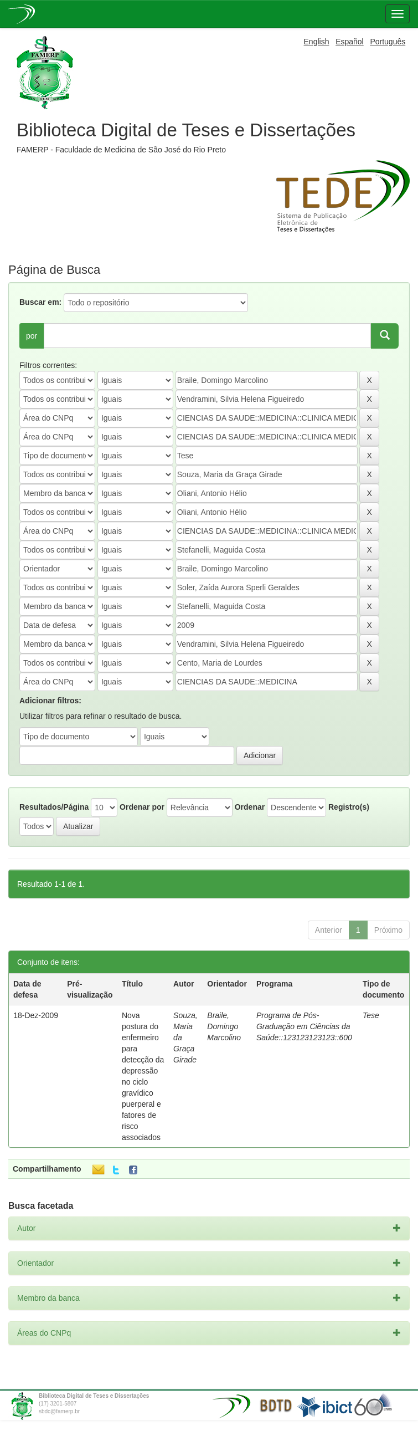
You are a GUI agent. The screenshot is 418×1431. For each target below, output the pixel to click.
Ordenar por (142, 807)
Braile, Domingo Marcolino (224, 1026)
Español (350, 41)
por (31, 335)
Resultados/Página (54, 807)
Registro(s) (348, 807)
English (316, 41)
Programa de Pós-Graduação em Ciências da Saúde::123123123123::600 (304, 1026)
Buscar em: (40, 302)
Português (387, 41)
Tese (371, 1015)
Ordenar (250, 807)
